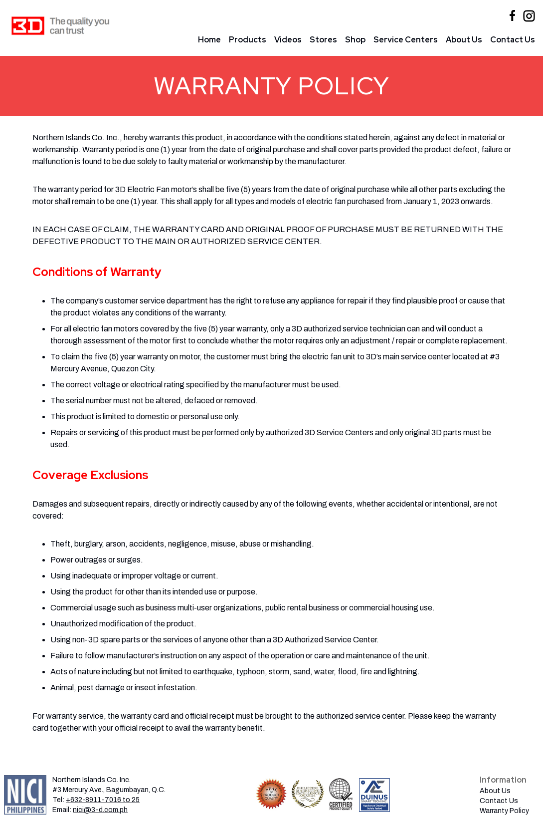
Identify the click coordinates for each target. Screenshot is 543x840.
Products (247, 39)
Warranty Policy (504, 811)
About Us (464, 39)
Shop (355, 39)
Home (209, 39)
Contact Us (512, 39)
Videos (288, 39)
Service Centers (405, 39)
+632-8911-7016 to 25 (103, 800)
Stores (323, 39)
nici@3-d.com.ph (100, 810)
